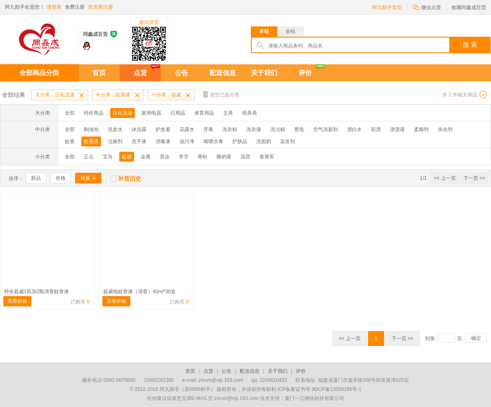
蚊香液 (91, 141)
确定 (476, 338)
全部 (70, 113)
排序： (16, 178)
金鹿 (146, 157)
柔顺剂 (421, 129)
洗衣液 (253, 129)
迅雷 (245, 157)
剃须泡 (91, 129)
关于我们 (264, 72)
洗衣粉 (229, 129)
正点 (89, 157)
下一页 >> (474, 178)
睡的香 (224, 157)
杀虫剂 (445, 129)
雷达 (165, 157)
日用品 (177, 113)
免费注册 (75, 7)
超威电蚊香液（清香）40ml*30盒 (139, 291)
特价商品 (94, 113)
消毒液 (163, 141)
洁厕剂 (115, 141)
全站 (290, 31)
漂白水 (354, 129)
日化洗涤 (122, 113)
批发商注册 (100, 7)
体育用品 (204, 113)
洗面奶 (263, 141)
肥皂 (299, 129)
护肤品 (239, 141)
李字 (184, 157)
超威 (127, 157)
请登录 (54, 7)
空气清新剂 (325, 129)
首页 (99, 72)
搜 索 (470, 44)
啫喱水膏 (213, 141)
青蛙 (203, 157)
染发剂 (287, 141)
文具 (228, 113)
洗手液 (139, 141)
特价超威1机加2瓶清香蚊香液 (36, 291)
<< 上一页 (445, 178)
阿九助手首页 (387, 7)
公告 (181, 72)
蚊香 (70, 141)
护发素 (163, 129)
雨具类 (249, 113)
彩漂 (376, 129)
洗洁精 (277, 129)
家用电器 (151, 113)
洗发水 (115, 129)
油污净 (186, 141)
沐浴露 (139, 129)
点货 (140, 72)
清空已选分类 (221, 94)
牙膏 (208, 129)
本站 (264, 31)
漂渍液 (397, 129)
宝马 (108, 157)
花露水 (186, 129)
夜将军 (267, 157)
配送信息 (223, 72)
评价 (305, 72)
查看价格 (17, 301)
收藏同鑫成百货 (468, 7)
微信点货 (427, 6)
